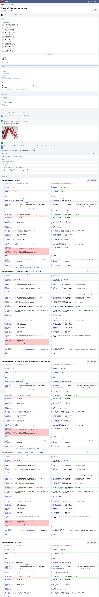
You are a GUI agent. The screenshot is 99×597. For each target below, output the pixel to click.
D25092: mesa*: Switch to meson (24, 118)
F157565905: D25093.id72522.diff (10, 28)
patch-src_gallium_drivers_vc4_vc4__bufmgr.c (16, 171)
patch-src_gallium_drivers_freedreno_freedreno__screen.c (18, 169)
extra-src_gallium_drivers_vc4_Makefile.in (15, 167)
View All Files (49, 54)
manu (10, 14)
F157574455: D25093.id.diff (11, 24)
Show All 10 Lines (26, 202)
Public (11, 10)
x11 (5, 75)
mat (6, 59)
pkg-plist (6, 172)
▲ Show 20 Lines (18, 267)
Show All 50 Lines (26, 267)
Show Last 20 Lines (35, 267)
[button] (97, 1)
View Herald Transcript (23, 113)
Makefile (6, 163)
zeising (6, 62)
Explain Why (45, 145)
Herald (5, 113)
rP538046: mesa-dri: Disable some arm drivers (12, 78)
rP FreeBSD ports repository (8, 98)
